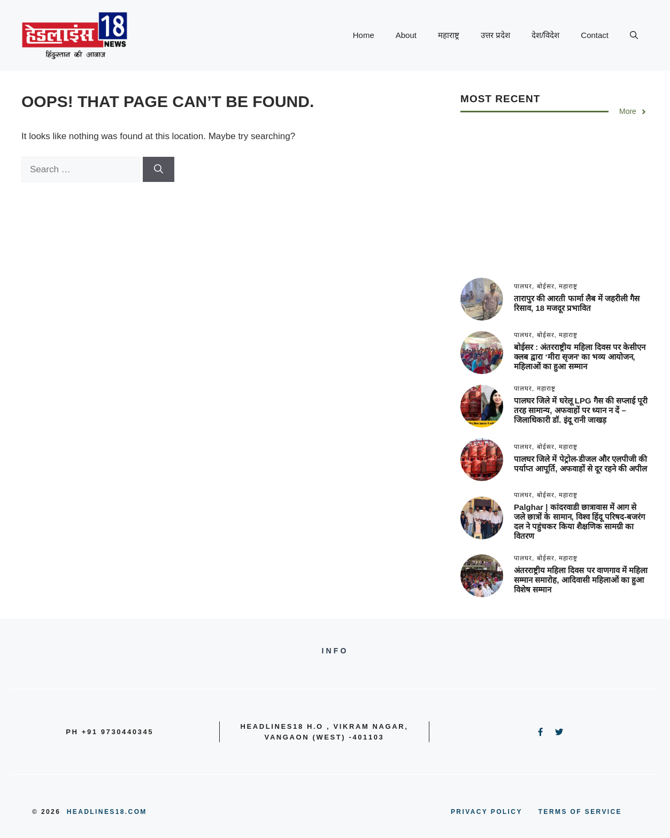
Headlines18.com (107, 812)
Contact (595, 35)
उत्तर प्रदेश (495, 35)
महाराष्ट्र (448, 35)
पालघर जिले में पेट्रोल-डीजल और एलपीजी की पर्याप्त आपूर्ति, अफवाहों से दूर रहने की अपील (580, 463)
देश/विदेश (545, 35)
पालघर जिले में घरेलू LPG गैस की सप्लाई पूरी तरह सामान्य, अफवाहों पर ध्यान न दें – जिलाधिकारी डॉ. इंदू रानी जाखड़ (581, 410)
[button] (634, 35)
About (406, 35)
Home (363, 35)
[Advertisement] (554, 203)
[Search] (158, 169)
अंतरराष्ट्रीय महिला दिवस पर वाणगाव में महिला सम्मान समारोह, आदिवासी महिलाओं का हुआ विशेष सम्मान (581, 580)
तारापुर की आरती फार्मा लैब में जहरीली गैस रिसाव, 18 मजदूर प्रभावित (577, 303)
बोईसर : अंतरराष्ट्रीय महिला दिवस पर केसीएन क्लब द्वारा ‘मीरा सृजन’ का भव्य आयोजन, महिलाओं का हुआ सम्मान (579, 356)
